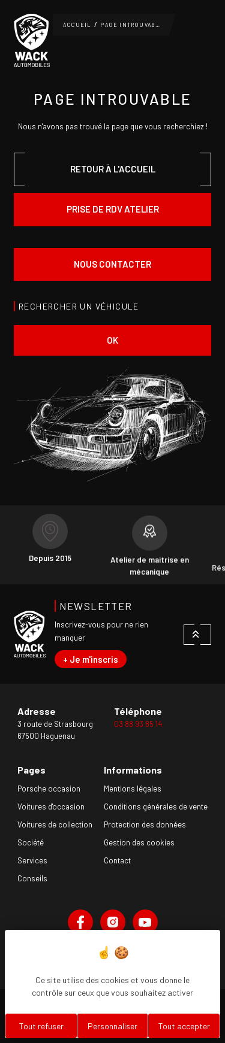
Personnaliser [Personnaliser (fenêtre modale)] (112, 1026)
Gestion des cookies (139, 842)
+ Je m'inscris (90, 659)
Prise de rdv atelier (113, 209)
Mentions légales (132, 788)
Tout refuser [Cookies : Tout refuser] (41, 1026)
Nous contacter (112, 264)
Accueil (77, 25)
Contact (117, 860)
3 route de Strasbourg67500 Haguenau (55, 730)
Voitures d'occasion (51, 806)
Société (30, 842)
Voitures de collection (54, 824)
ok (112, 340)
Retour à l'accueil (112, 168)
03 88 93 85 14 (138, 724)
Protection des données (145, 824)
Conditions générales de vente (156, 806)
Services (32, 860)
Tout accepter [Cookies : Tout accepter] (184, 1026)
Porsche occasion (48, 788)
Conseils (32, 878)
